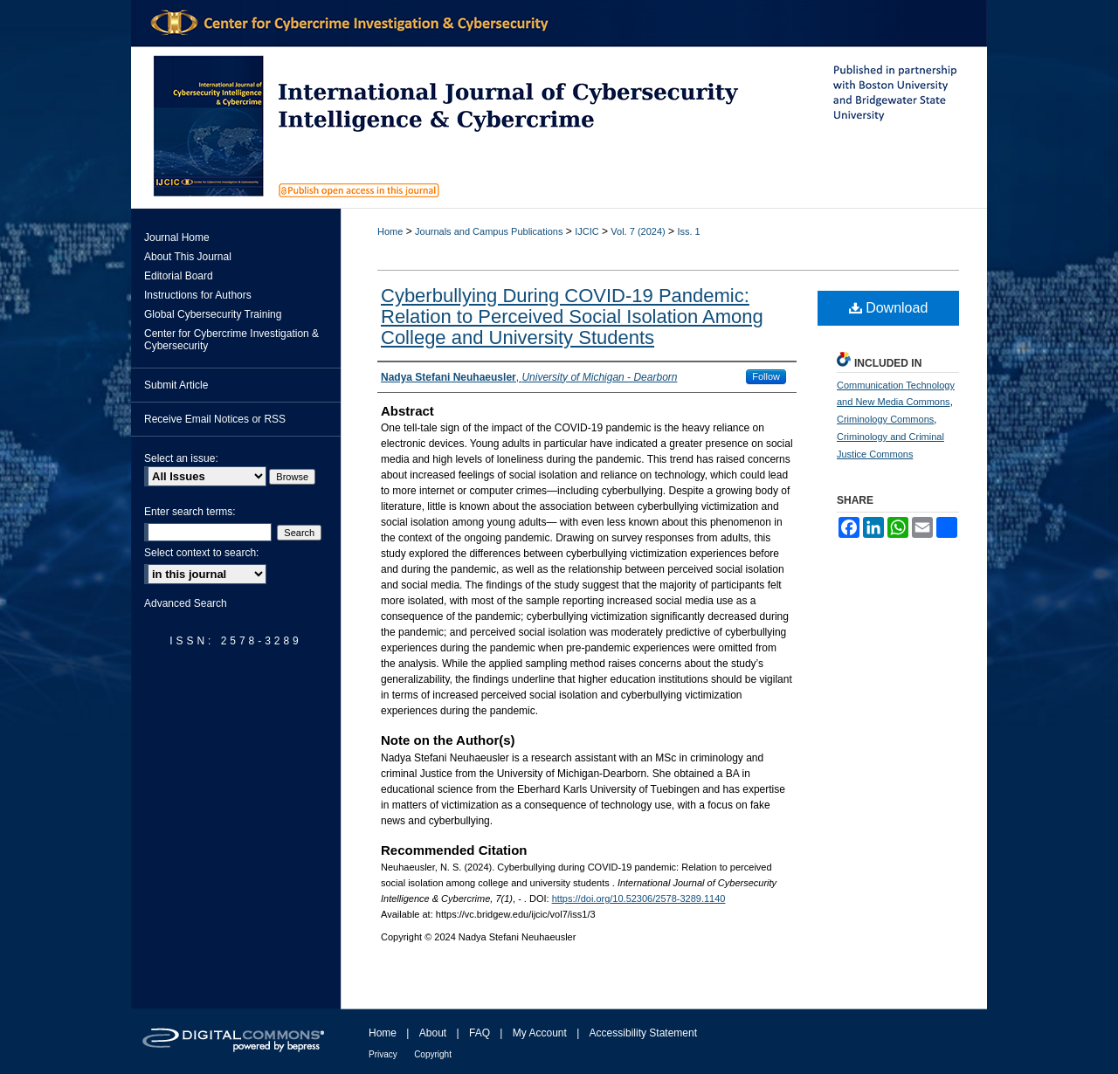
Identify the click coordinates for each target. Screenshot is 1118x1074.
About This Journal (187, 257)
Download (888, 307)
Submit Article (176, 385)
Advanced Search (185, 603)
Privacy (383, 1054)
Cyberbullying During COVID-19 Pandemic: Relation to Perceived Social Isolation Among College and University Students (572, 316)
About (432, 1033)
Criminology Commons (885, 419)
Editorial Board (178, 276)
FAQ (479, 1033)
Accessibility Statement (643, 1033)
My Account (540, 1033)
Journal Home (177, 237)
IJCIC (587, 231)
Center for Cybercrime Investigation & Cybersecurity (231, 339)
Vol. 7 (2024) (638, 231)
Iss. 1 (688, 231)
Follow (766, 376)
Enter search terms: (190, 512)
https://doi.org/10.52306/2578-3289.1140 (639, 898)
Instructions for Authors (198, 295)
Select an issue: (181, 458)
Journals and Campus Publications (488, 231)
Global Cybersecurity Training (212, 314)
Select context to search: (201, 553)
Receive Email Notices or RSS (215, 419)
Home (390, 231)
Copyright (433, 1054)
